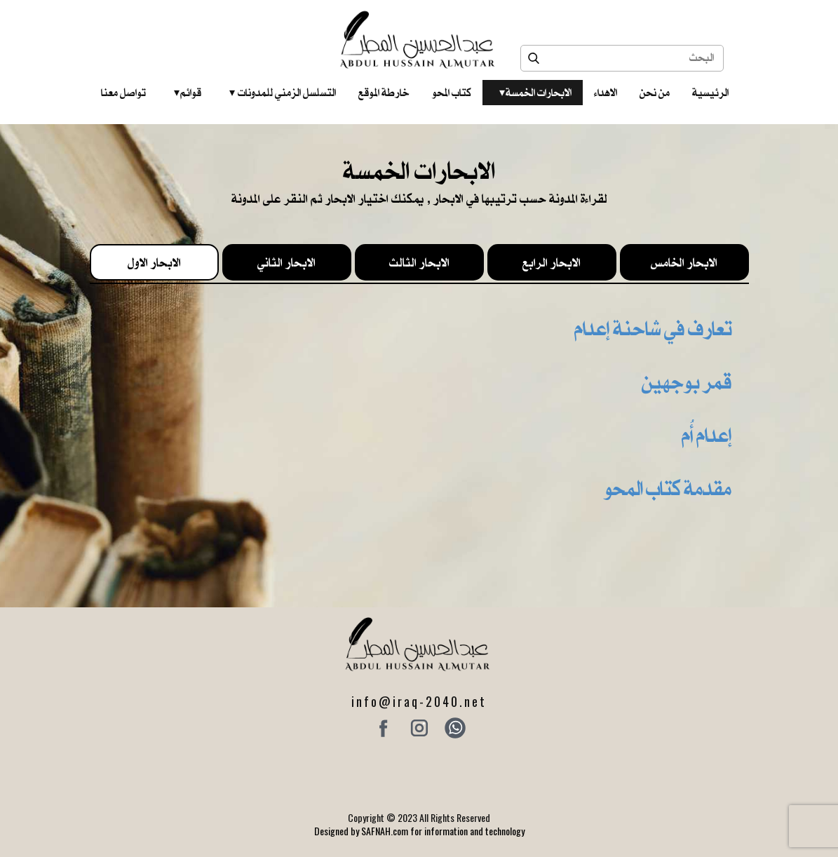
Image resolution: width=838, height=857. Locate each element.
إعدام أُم (706, 434)
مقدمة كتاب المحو (667, 488)
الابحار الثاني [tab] (286, 262)
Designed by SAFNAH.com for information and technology (419, 830)
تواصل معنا (123, 92)
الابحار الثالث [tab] (419, 262)
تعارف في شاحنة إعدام (652, 328)
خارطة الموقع (384, 92)
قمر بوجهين (686, 381)
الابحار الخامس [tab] (684, 262)
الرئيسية (710, 92)
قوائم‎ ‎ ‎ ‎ (187, 92)
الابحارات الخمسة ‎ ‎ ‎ (535, 92)
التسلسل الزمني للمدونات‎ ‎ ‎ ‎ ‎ (282, 92)
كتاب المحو (451, 92)
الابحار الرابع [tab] (551, 262)
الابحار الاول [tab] (154, 262)
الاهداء (605, 92)
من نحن (655, 92)
